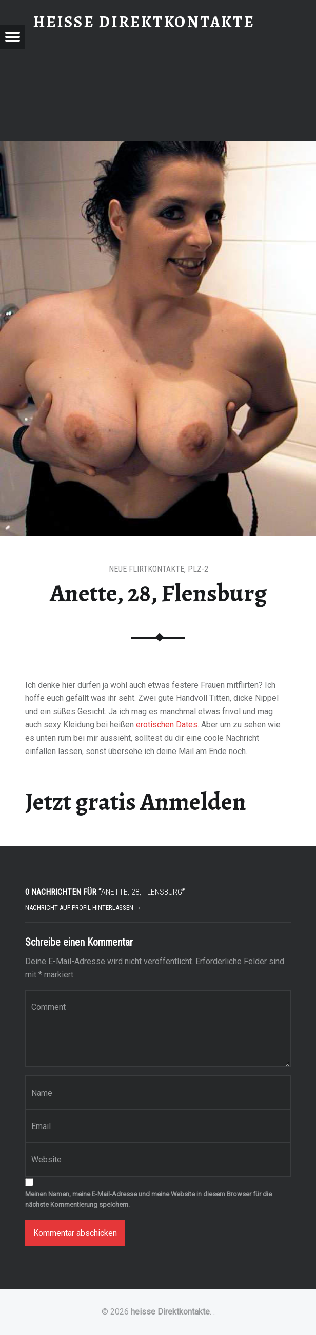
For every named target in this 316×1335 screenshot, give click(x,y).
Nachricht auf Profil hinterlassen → (83, 907)
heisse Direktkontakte (170, 1312)
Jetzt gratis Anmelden (135, 802)
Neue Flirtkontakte (146, 569)
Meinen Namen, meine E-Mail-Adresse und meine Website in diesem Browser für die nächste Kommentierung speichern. (148, 1199)
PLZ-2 (198, 569)
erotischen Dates (167, 724)
